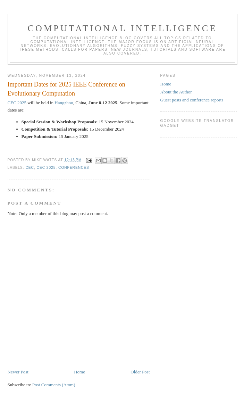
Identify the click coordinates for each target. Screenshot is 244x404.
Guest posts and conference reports (192, 99)
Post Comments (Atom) (53, 384)
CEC (30, 168)
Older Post (140, 371)
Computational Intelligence (122, 28)
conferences (73, 168)
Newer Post (18, 371)
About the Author (176, 91)
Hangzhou (63, 102)
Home (79, 371)
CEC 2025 (17, 102)
